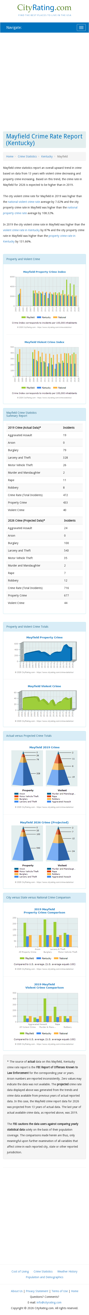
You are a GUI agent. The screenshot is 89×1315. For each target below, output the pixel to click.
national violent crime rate (24, 201)
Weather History (67, 1271)
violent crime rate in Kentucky (21, 230)
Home (9, 156)
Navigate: (14, 27)
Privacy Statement (37, 1291)
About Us (17, 1291)
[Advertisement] (44, 81)
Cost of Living (20, 1271)
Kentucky (47, 156)
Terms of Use (59, 1291)
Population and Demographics (44, 1277)
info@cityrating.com (49, 1302)
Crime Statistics (27, 156)
